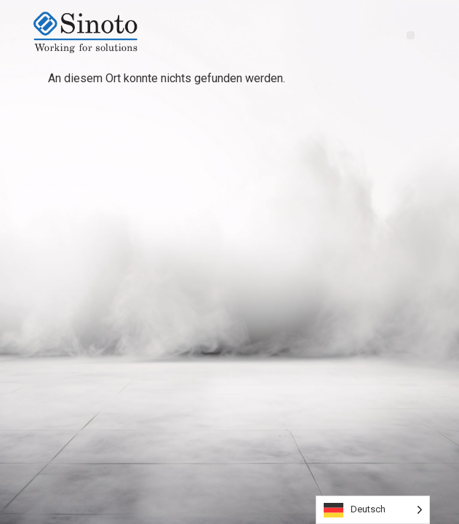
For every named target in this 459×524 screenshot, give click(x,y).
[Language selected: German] (373, 510)
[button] (411, 35)
